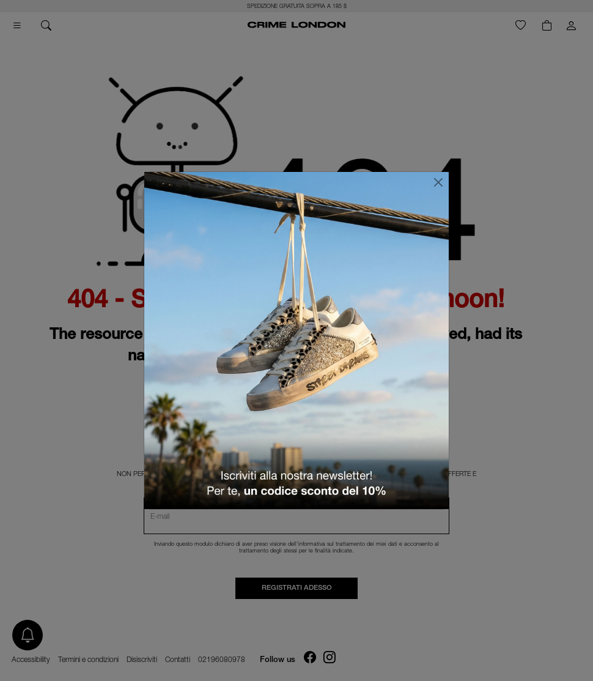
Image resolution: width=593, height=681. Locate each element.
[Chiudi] (438, 182)
